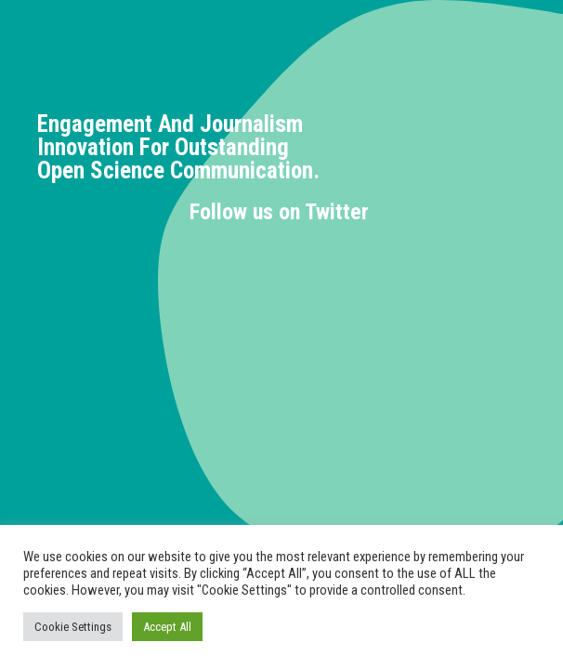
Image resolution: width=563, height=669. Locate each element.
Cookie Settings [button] (72, 627)
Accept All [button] (167, 627)
